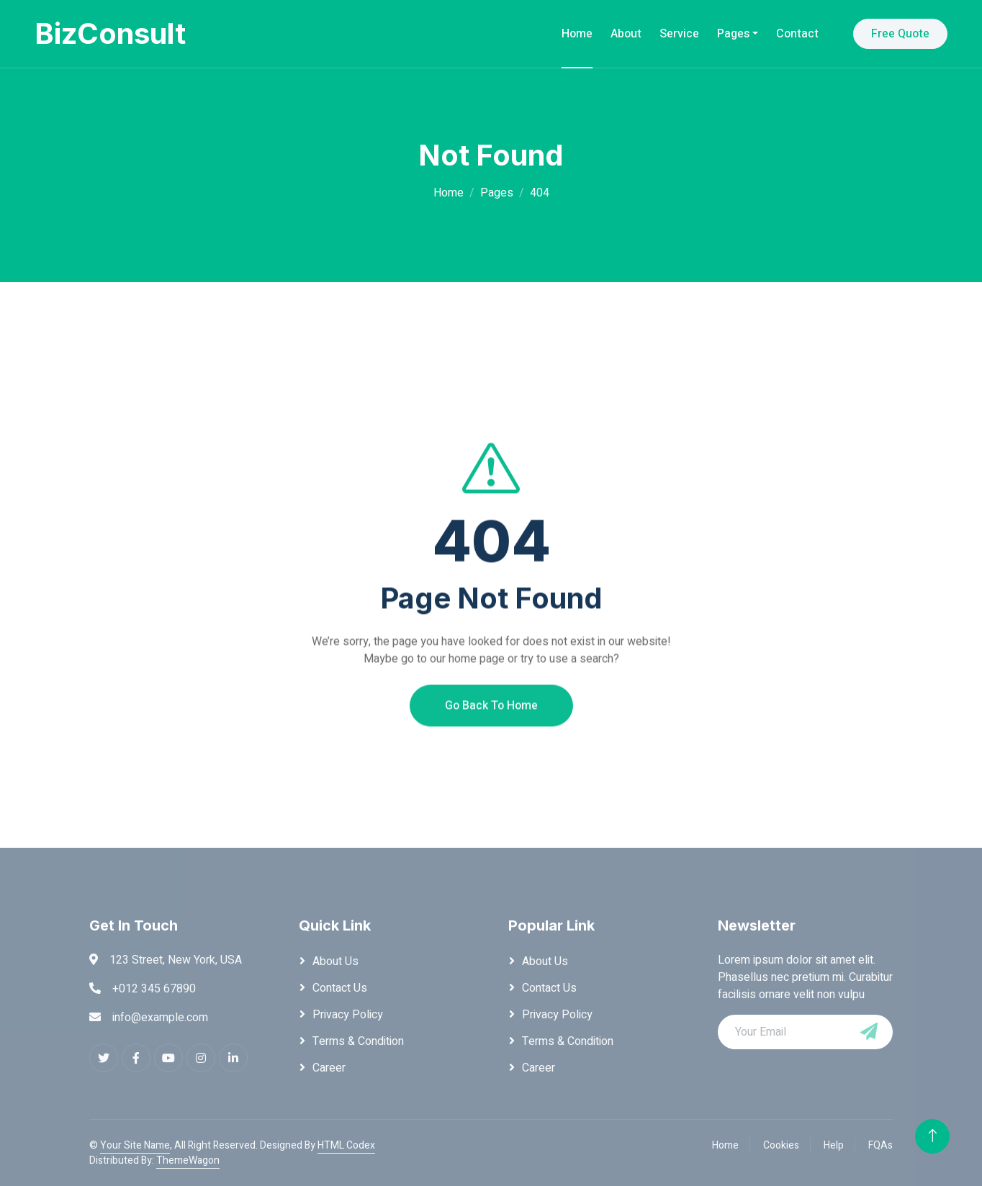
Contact (797, 33)
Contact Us (339, 988)
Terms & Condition (358, 1041)
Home (577, 33)
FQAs (880, 1145)
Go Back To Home (491, 733)
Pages (733, 33)
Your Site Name (135, 1145)
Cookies (781, 1145)
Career (329, 1068)
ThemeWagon (188, 1160)
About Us (335, 961)
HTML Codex (346, 1145)
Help (834, 1145)
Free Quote (900, 33)
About (626, 33)
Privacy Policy (347, 1014)
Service (679, 33)
